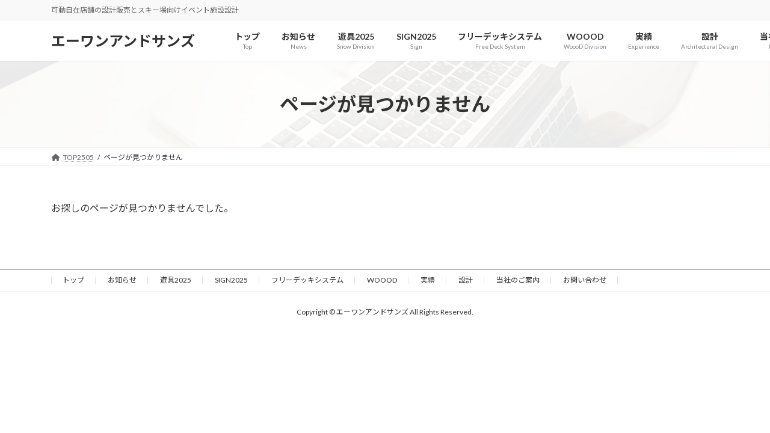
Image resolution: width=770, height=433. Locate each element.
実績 (427, 279)
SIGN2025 (231, 279)
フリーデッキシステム (307, 279)
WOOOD (382, 279)
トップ (73, 279)
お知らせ (122, 279)
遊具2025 (175, 279)
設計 (465, 279)
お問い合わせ (584, 279)
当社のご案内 (518, 279)
